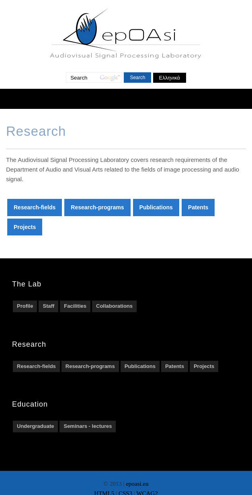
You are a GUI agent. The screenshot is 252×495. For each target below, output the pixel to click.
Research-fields (34, 207)
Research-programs (97, 207)
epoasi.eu (137, 484)
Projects (25, 227)
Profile (25, 306)
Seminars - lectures (88, 426)
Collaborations (114, 306)
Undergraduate (35, 426)
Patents (198, 207)
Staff (48, 306)
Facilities (75, 306)
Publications (156, 207)
